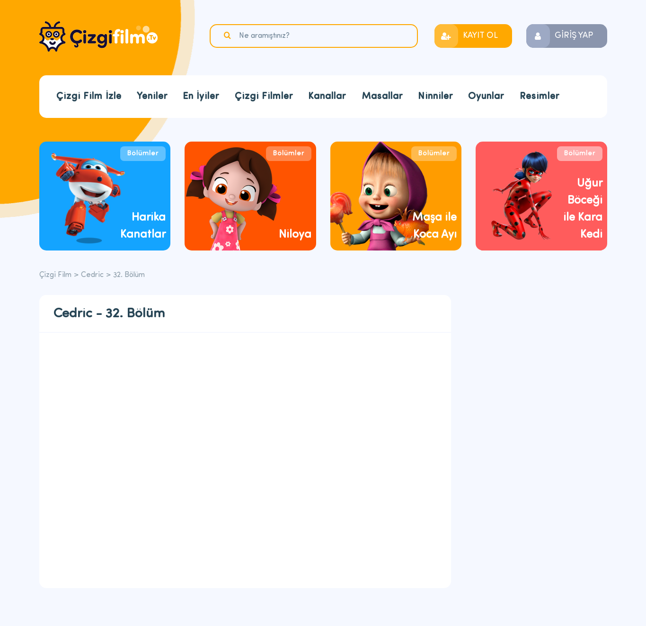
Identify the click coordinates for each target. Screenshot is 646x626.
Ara (228, 35)
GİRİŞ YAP (574, 35)
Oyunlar (486, 96)
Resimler (539, 96)
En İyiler (201, 96)
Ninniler (435, 96)
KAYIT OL (480, 35)
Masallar (382, 96)
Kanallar (327, 96)
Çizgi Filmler (264, 96)
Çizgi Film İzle (89, 96)
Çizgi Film (98, 36)
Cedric (92, 275)
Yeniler (152, 96)
